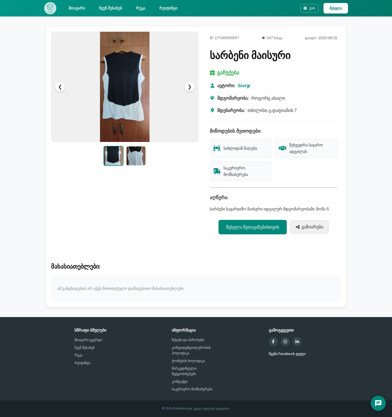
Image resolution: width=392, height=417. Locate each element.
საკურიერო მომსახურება (192, 389)
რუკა (140, 8)
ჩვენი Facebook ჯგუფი (287, 354)
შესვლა (336, 8)
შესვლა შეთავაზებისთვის (252, 227)
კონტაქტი (180, 382)
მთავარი (76, 8)
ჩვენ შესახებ (110, 8)
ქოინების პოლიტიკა (188, 361)
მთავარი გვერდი (88, 340)
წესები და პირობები (188, 340)
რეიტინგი (168, 8)
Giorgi (244, 85)
